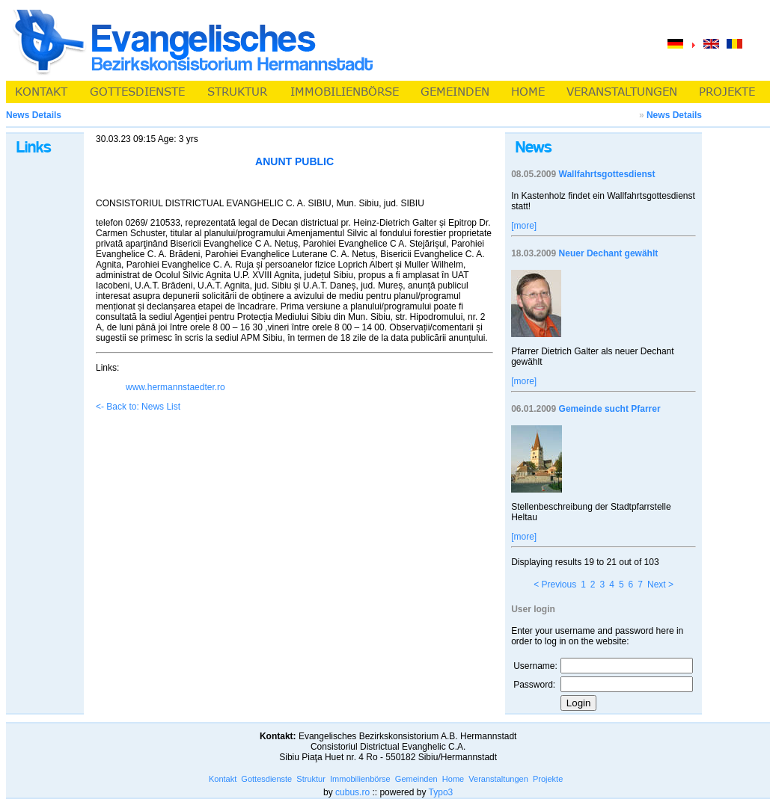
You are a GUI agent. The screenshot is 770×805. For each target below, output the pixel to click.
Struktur (311, 778)
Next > (660, 584)
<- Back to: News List (138, 406)
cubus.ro (352, 792)
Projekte (548, 778)
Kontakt (222, 778)
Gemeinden (416, 778)
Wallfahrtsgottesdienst (607, 174)
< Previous (555, 584)
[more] (524, 225)
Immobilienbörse (360, 778)
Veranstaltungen (498, 778)
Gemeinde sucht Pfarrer (610, 409)
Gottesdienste (266, 778)
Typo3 (441, 792)
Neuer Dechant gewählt (609, 253)
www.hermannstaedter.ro (175, 387)
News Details (674, 115)
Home (453, 778)
